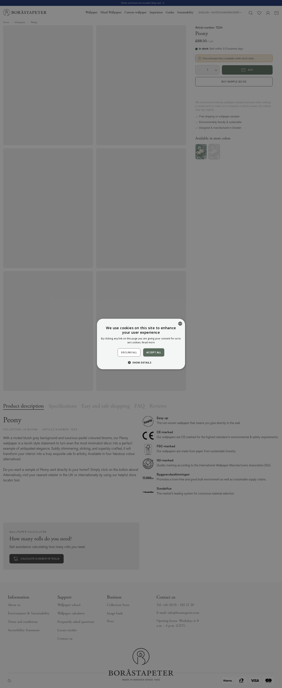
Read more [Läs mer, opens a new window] (148, 342)
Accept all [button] (153, 352)
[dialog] (141, 344)
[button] (141, 362)
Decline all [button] (129, 352)
